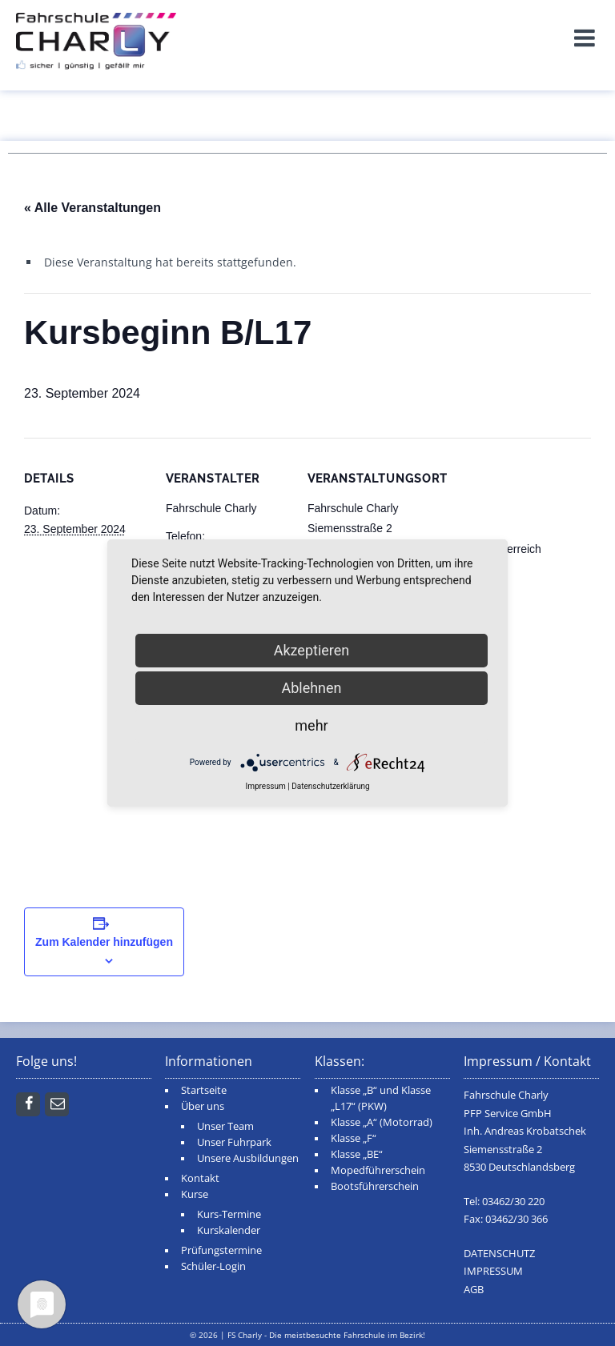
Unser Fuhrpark (234, 1142)
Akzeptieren (312, 650)
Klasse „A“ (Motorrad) (381, 1122)
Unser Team (225, 1126)
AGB (474, 1289)
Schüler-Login (213, 1266)
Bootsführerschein (375, 1186)
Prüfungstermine (221, 1250)
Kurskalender (228, 1230)
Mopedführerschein (378, 1170)
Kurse (194, 1194)
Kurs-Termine (229, 1214)
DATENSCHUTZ (499, 1253)
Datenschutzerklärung (330, 786)
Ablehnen (311, 687)
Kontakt (200, 1178)
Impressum (265, 786)
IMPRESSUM (493, 1271)
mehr (311, 725)
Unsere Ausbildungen (248, 1158)
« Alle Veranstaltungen (92, 207)
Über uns (202, 1106)
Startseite (204, 1090)
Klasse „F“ (353, 1138)
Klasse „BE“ (357, 1154)
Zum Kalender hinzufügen (104, 941)
